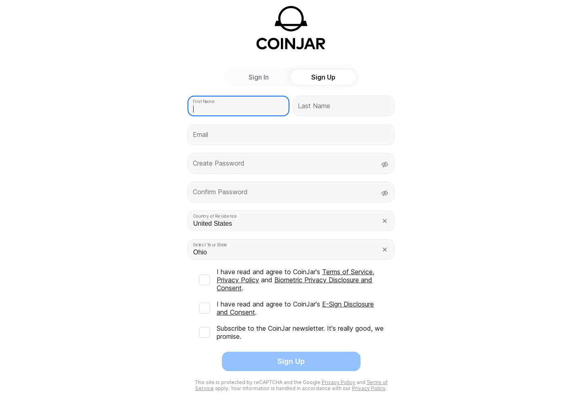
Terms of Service (347, 272)
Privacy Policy (238, 280)
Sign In (259, 77)
